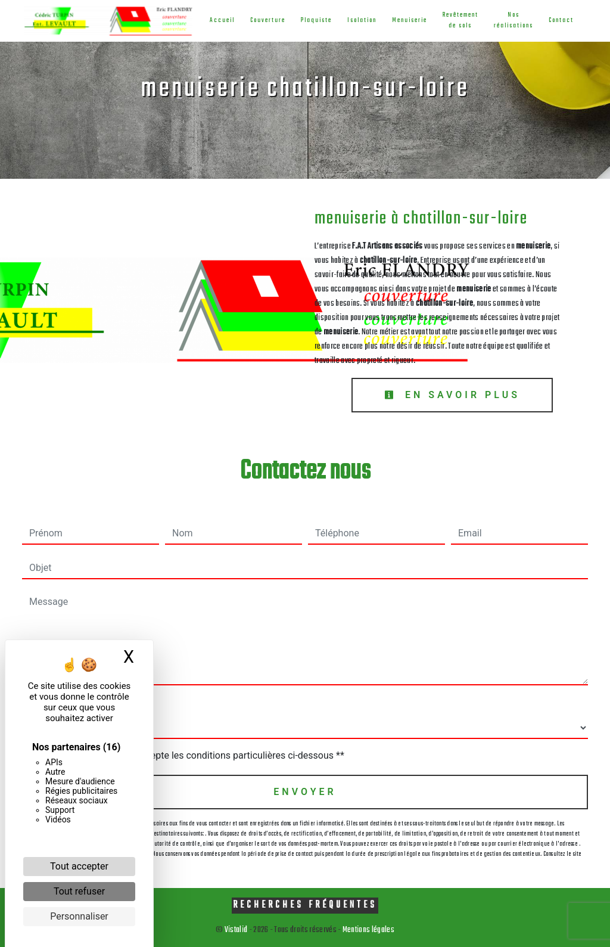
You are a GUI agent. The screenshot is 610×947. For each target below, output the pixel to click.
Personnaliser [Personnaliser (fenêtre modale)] (79, 916)
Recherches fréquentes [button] (305, 905)
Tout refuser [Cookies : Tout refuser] (79, 891)
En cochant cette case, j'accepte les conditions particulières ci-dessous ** (189, 755)
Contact (559, 20)
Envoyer (304, 791)
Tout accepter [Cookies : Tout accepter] (79, 866)
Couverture (266, 20)
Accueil (221, 20)
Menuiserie (408, 20)
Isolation (360, 20)
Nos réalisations (512, 20)
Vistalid (236, 930)
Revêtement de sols (459, 20)
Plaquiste (315, 20)
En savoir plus (452, 394)
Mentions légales (367, 930)
